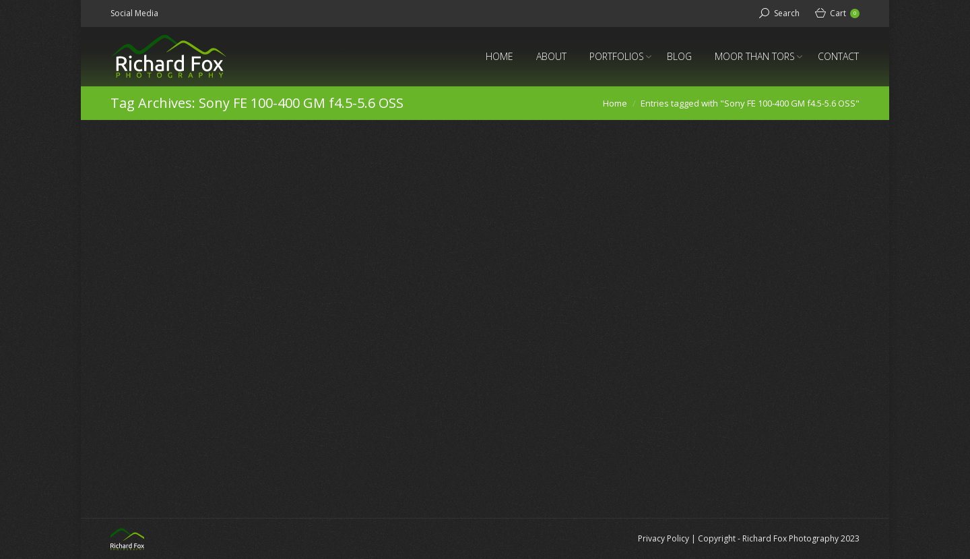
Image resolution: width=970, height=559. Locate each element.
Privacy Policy (663, 538)
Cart (845, 13)
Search (787, 13)
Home (615, 103)
